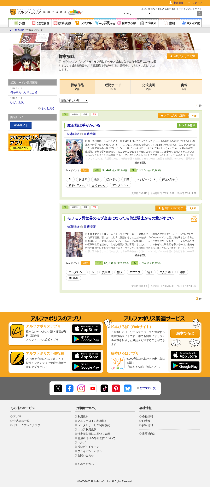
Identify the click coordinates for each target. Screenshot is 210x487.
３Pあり (74, 278)
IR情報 (146, 420)
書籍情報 (90, 134)
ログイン (197, 2)
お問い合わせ (86, 455)
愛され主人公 (77, 185)
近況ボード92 (113, 87)
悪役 (96, 179)
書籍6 (184, 87)
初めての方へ (86, 463)
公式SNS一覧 (148, 388)
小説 (97, 170)
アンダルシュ (120, 185)
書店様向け (149, 433)
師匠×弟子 (168, 179)
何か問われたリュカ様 (32, 90)
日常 (127, 179)
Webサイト (21, 125)
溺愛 (182, 272)
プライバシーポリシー (91, 451)
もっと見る (48, 108)
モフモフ (135, 272)
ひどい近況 (32, 100)
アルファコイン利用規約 (92, 420)
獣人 (120, 272)
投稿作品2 (77, 87)
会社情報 (147, 416)
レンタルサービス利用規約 (94, 425)
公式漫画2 (148, 87)
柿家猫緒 (19, 29)
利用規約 (83, 416)
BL (65, 114)
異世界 (83, 179)
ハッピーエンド (146, 179)
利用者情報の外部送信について (96, 438)
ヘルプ (82, 442)
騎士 (150, 272)
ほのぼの (111, 179)
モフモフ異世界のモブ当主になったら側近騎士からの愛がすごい (120, 218)
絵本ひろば (185, 333)
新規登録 (178, 2)
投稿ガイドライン (88, 446)
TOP (10, 29)
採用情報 (147, 425)
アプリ (17, 416)
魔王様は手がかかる (83, 125)
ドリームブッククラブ (26, 425)
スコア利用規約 (87, 429)
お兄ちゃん (98, 185)
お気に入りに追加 (182, 56)
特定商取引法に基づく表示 (94, 433)
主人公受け (166, 272)
